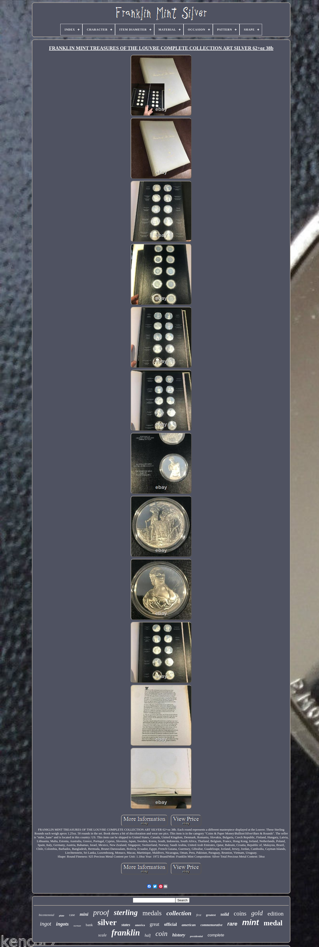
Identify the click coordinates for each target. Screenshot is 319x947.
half (148, 935)
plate (61, 915)
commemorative (212, 925)
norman (77, 925)
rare (232, 924)
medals (151, 913)
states (125, 925)
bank (89, 925)
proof (101, 912)
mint (250, 922)
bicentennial (46, 915)
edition (276, 913)
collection (178, 913)
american (189, 925)
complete (216, 935)
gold (257, 913)
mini (84, 914)
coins (240, 913)
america (140, 925)
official (170, 924)
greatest (211, 915)
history (178, 934)
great (154, 924)
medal (273, 923)
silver (107, 922)
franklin (125, 932)
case (72, 915)
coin (161, 933)
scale (102, 935)
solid (225, 914)
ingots (62, 924)
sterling (126, 912)
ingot (45, 924)
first (198, 915)
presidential (196, 936)
